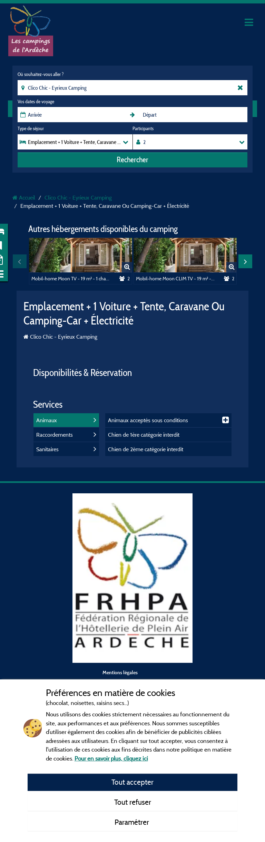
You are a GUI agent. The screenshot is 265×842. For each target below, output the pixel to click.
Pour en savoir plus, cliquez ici (111, 758)
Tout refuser (132, 801)
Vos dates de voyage (36, 101)
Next (245, 261)
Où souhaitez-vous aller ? (40, 74)
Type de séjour (31, 128)
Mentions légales (120, 672)
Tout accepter (132, 781)
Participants (143, 128)
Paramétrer (133, 821)
